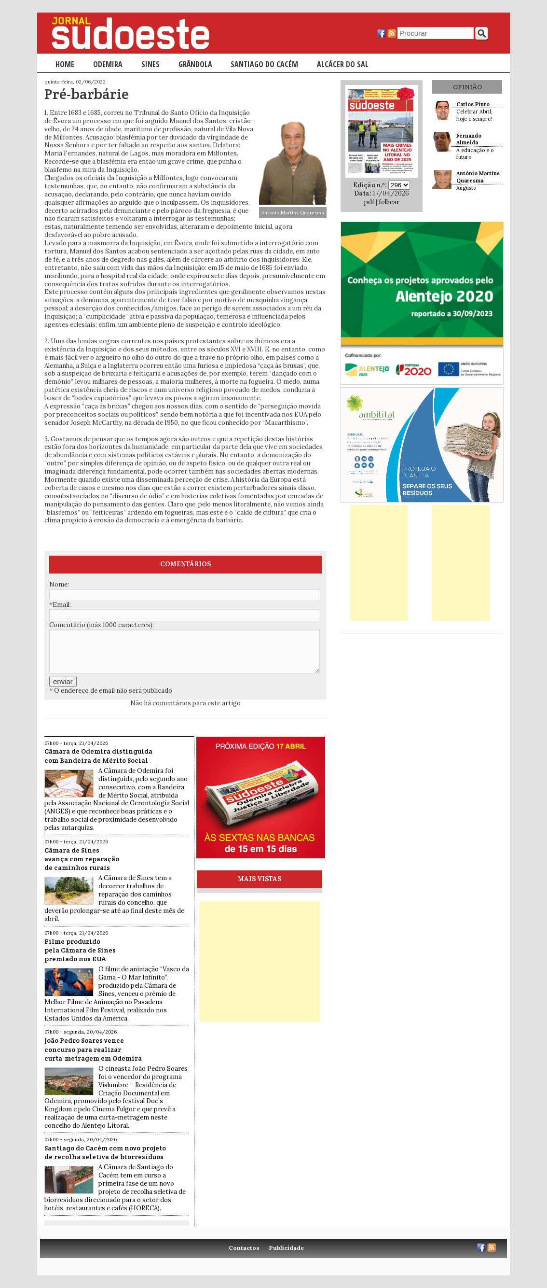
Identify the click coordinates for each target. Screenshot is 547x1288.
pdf (369, 202)
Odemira (108, 64)
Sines (150, 64)
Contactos (244, 1247)
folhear (389, 202)
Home (64, 64)
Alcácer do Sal (343, 64)
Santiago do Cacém (264, 64)
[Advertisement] (259, 961)
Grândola (195, 64)
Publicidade (286, 1247)
